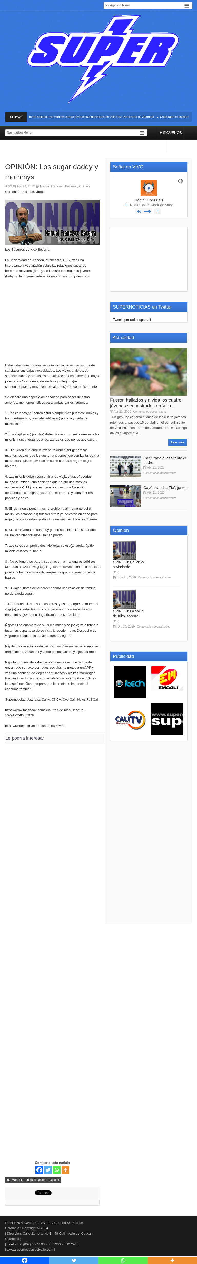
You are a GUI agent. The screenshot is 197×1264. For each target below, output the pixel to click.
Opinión (84, 186)
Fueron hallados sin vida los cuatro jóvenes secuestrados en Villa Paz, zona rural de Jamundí (91, 117)
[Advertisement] (52, 323)
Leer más (177, 442)
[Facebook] (39, 1170)
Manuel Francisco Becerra (58, 186)
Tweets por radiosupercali (132, 320)
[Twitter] (48, 1170)
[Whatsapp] (57, 1170)
